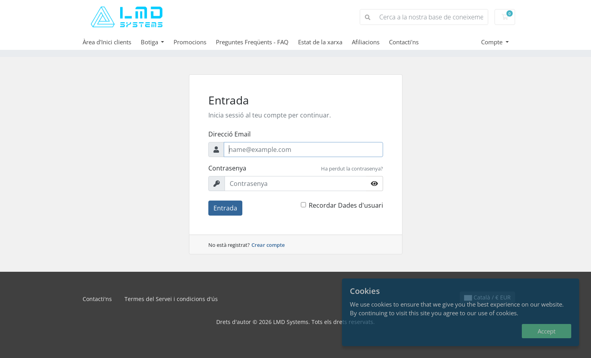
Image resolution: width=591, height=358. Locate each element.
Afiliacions (366, 42)
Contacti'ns (404, 42)
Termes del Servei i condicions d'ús (171, 299)
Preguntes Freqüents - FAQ (252, 42)
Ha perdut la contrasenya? (352, 168)
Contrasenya (227, 168)
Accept (546, 331)
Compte (492, 42)
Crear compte (268, 244)
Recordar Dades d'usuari (346, 205)
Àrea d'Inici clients (107, 42)
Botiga (150, 42)
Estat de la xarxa (320, 42)
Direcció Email (229, 134)
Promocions (190, 42)
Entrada (225, 208)
